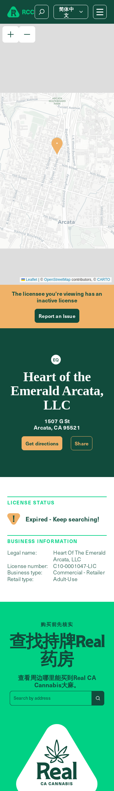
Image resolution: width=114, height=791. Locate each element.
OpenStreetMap (57, 279)
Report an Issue (57, 315)
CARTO (103, 279)
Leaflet (29, 279)
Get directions (42, 443)
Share (81, 443)
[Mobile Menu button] (100, 12)
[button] (10, 34)
